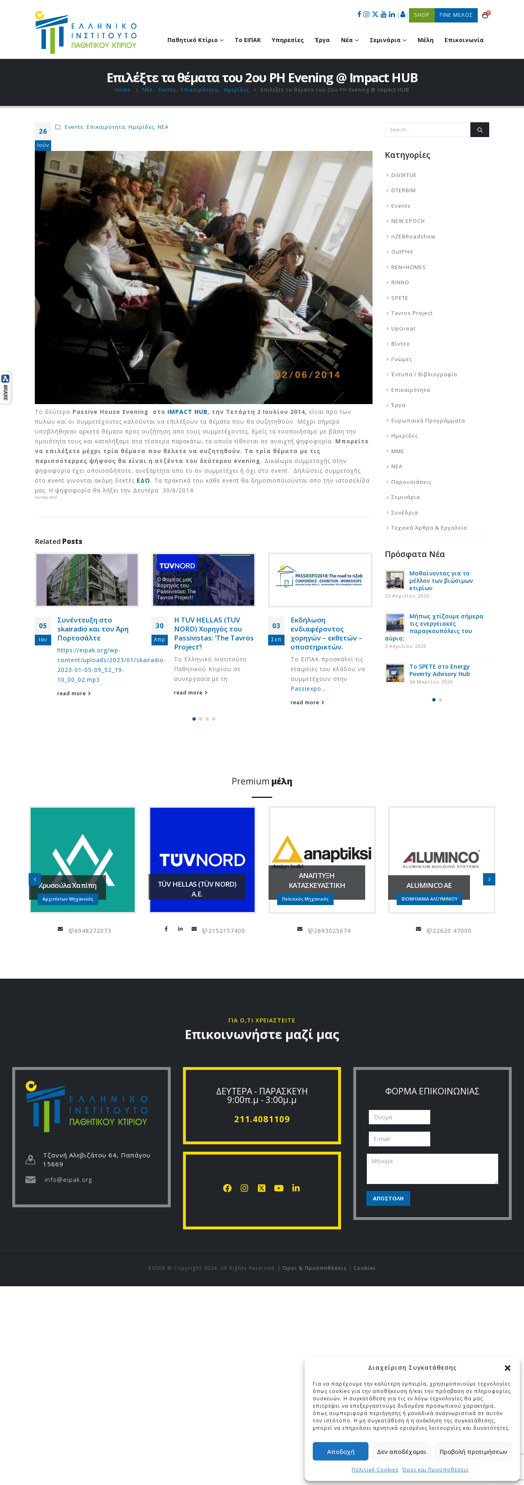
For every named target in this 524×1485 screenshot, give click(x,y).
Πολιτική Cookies (375, 1469)
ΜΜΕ (397, 451)
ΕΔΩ (143, 480)
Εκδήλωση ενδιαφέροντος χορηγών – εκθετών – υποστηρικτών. (326, 633)
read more (74, 693)
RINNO (400, 282)
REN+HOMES (408, 267)
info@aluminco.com (419, 929)
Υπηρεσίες (288, 40)
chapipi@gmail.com (60, 929)
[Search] (479, 129)
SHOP (422, 14)
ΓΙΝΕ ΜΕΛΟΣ (456, 14)
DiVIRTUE (404, 175)
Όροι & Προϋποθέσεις (314, 1268)
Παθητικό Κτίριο (192, 40)
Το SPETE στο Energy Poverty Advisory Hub (439, 670)
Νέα (347, 40)
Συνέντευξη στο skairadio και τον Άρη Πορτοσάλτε (93, 629)
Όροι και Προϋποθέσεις (435, 1469)
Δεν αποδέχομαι (402, 1451)
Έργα (322, 40)
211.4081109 (262, 1119)
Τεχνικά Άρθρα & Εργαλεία (429, 527)
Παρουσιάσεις (411, 481)
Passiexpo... (308, 688)
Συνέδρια (404, 512)
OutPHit (402, 251)
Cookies (365, 1268)
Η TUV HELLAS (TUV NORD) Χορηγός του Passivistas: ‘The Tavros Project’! (214, 633)
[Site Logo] (86, 32)
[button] (508, 1367)
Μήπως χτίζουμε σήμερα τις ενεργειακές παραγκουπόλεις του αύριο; (434, 627)
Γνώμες (401, 359)
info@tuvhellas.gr (194, 929)
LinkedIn (180, 929)
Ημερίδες (141, 127)
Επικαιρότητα (106, 127)
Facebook (166, 929)
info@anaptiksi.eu (300, 929)
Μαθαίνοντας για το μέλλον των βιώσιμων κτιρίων (441, 580)
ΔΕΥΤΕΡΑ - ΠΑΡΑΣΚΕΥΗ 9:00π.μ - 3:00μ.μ (262, 1095)
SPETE (400, 297)
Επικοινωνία (464, 40)
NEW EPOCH (408, 221)
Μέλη (426, 40)
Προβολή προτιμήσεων (473, 1451)
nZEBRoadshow (413, 236)
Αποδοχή (341, 1451)
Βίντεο (400, 343)
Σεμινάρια (385, 40)
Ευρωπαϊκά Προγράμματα (428, 420)
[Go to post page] (87, 580)
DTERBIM (403, 190)
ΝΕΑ (163, 127)
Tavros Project (412, 313)
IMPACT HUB (187, 412)
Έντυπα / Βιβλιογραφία (424, 374)
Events (74, 127)
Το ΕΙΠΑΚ (248, 40)
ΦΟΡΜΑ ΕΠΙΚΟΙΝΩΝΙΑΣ (432, 1091)
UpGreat (403, 328)
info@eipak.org (68, 1179)
